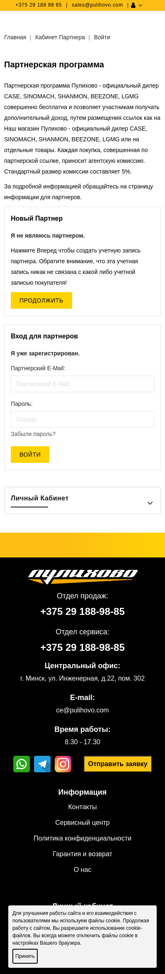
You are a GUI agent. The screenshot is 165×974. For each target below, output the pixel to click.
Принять (25, 956)
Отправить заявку (117, 763)
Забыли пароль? (33, 434)
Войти (102, 37)
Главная (15, 37)
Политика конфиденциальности (82, 838)
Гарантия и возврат (82, 853)
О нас (83, 869)
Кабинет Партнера (60, 37)
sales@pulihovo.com (97, 5)
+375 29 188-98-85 (82, 611)
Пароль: (21, 403)
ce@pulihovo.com (82, 710)
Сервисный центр (82, 822)
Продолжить (41, 300)
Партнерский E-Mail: (38, 368)
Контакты (82, 806)
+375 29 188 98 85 (38, 5)
